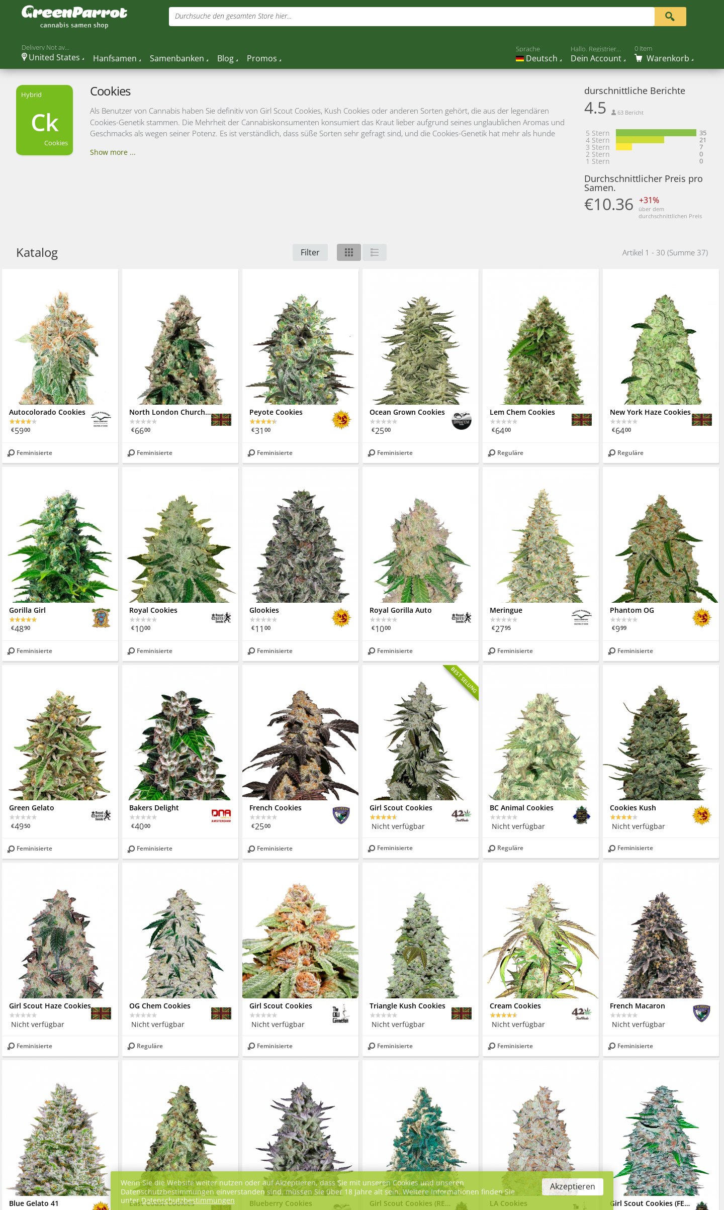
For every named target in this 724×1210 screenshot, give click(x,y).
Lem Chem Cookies (522, 412)
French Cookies (275, 807)
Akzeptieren (572, 1186)
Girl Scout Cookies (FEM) (651, 1203)
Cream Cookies (515, 1005)
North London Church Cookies (170, 412)
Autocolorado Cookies (47, 412)
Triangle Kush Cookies (407, 1005)
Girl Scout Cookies (401, 807)
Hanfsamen (115, 58)
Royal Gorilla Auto (401, 610)
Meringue (506, 610)
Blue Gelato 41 (34, 1203)
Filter (310, 252)
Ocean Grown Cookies (407, 412)
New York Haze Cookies (650, 412)
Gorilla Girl (27, 610)
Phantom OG (632, 610)
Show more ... (113, 152)
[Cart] (664, 54)
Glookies (264, 610)
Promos (262, 58)
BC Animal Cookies (522, 807)
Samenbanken (177, 58)
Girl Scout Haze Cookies (50, 1005)
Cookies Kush (633, 807)
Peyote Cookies (276, 412)
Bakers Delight (154, 807)
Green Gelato (31, 807)
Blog (225, 58)
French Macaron (637, 1005)
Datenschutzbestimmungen (188, 1200)
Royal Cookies (153, 610)
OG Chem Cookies (160, 1005)
